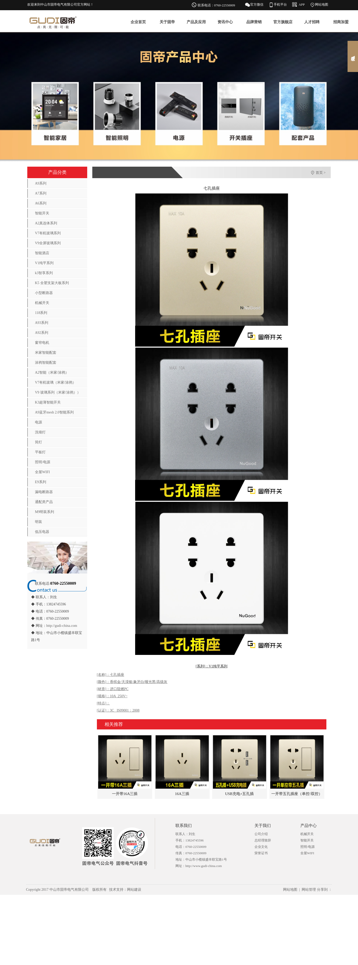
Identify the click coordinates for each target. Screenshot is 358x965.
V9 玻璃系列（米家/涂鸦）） (58, 392)
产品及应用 (196, 22)
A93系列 (41, 323)
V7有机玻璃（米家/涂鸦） (55, 382)
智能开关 (42, 213)
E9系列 (40, 482)
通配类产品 (44, 502)
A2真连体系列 (46, 223)
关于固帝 (167, 22)
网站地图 (321, 4)
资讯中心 (225, 22)
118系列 (41, 313)
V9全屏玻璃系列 (48, 243)
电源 (38, 422)
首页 (319, 173)
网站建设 (134, 889)
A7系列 (40, 193)
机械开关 (42, 303)
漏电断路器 (44, 492)
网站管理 (309, 889)
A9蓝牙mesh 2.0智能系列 (54, 412)
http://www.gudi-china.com (203, 866)
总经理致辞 (262, 840)
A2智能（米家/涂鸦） (52, 372)
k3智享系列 (44, 273)
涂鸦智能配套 (45, 362)
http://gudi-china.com (61, 626)
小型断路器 (44, 293)
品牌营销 (254, 22)
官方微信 (256, 4)
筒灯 (38, 442)
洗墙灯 (40, 432)
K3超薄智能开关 (48, 402)
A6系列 (40, 203)
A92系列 (41, 333)
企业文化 (261, 847)
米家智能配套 (45, 353)
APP (302, 4)
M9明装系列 (44, 512)
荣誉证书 (261, 853)
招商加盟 (341, 22)
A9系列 (40, 183)
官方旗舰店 (282, 22)
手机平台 (280, 4)
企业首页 (138, 22)
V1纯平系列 (44, 263)
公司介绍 (261, 834)
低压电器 (42, 532)
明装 (38, 522)
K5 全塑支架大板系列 (52, 283)
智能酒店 (42, 253)
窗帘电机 (42, 343)
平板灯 (40, 452)
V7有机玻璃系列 (48, 233)
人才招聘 (311, 22)
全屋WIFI (42, 472)
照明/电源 (42, 462)
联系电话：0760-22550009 (216, 5)
